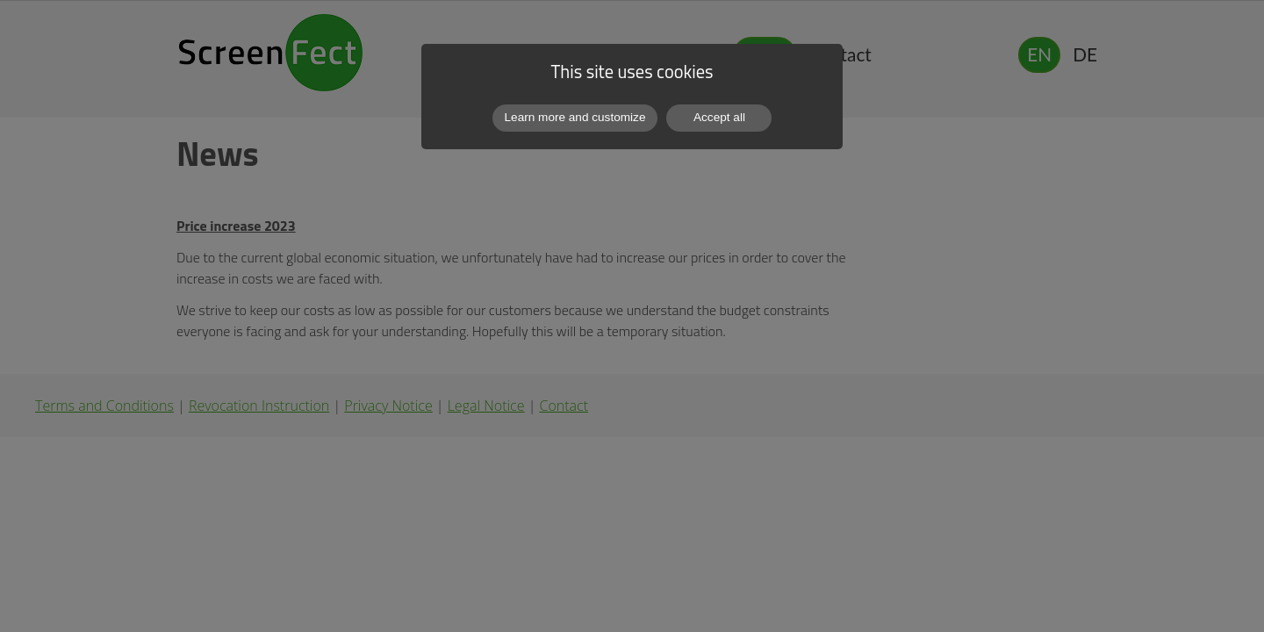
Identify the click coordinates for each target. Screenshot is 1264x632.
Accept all (719, 117)
